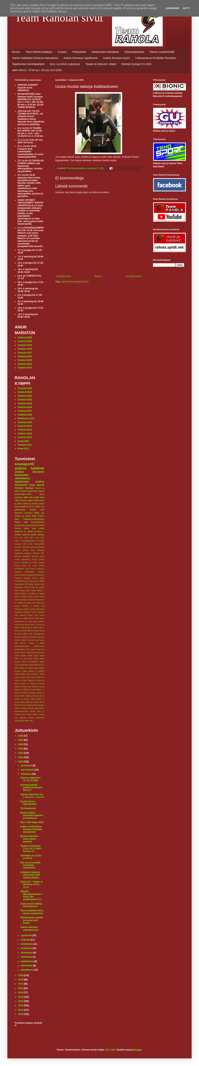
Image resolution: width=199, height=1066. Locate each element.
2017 (21, 984)
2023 (21, 748)
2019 (21, 975)
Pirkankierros (20, 581)
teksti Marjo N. (21, 668)
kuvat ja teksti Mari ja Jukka (27, 631)
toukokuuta (27, 952)
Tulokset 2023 (25, 337)
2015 (21, 992)
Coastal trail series (24, 544)
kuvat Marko (38, 621)
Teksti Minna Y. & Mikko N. (27, 594)
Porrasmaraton (33, 581)
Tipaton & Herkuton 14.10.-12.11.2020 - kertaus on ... (31, 849)
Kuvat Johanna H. (23, 563)
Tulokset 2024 (25, 392)
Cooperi (62, 51)
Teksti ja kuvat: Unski (33, 503)
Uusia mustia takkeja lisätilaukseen (31, 905)
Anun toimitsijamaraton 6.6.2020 (29, 541)
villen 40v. (29, 721)
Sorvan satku (26, 500)
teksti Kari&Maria (30, 662)
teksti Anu (30, 528)
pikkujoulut (20, 510)
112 (16, 538)
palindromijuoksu (22, 646)
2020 (21, 761)
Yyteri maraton (37, 612)
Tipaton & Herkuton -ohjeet (100, 64)
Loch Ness (30, 569)
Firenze (41, 547)
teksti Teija (25, 677)
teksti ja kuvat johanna (25, 693)
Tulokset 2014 (25, 364)
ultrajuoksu (19, 721)
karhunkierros (37, 522)
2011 (21, 1010)
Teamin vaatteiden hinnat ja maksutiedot (35, 57)
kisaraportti (24, 464)
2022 (21, 753)
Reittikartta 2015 (26, 418)
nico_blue (110, 1049)
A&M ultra (28, 497)
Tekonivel (19, 587)
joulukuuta (27, 765)
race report (31, 649)
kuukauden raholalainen (22, 476)
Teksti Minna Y (37, 590)
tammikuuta (27, 970)
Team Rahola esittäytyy (39, 51)
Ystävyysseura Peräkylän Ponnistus (155, 57)
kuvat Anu (33, 615)
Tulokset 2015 (25, 360)
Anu (21, 538)
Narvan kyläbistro (28, 575)
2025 (21, 740)
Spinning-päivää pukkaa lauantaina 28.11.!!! (31, 788)
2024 (21, 744)
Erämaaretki (39, 544)
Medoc (17, 575)
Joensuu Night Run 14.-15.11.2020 (30, 779)
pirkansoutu (39, 646)
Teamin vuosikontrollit (161, 51)
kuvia (32, 485)
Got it (186, 8)
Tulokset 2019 (25, 345)
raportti (40, 485)
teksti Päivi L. (33, 674)
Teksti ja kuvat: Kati (27, 603)
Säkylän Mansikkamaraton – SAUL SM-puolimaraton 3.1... (31, 895)
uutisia (20, 468)
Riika (42, 581)
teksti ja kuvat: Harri (35, 696)
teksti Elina (33, 656)
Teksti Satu (39, 596)
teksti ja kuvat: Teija (23, 705)
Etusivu (16, 51)
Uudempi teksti (63, 276)
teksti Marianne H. (36, 665)
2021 (21, 757)
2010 (21, 1014)
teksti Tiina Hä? (37, 677)
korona (23, 615)
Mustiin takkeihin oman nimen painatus (29, 839)
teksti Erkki (33, 659)
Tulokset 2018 (25, 349)
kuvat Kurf (34, 618)
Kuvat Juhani (38, 563)
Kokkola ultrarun (30, 556)
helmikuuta (27, 965)
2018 (21, 979)
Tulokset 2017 (25, 352)
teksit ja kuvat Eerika (35, 652)
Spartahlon (19, 584)
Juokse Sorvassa (29, 471)
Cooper (40, 491)
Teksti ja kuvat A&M (25, 516)
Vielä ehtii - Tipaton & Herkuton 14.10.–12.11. (31, 884)
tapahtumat (22, 481)
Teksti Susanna (21, 600)
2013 (21, 1001)
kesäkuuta (26, 948)
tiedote (31, 718)
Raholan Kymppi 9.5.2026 (136, 64)
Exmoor (18, 547)
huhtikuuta (27, 957)
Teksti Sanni (27, 596)
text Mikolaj (20, 718)
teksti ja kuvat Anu (23, 687)
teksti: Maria (26, 714)
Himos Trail (28, 550)
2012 (21, 1005)
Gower (17, 550)
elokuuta (26, 939)
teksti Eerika (20, 656)
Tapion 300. (39, 584)
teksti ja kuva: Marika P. (25, 680)
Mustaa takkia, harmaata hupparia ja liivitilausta (31, 815)
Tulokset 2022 (25, 341)
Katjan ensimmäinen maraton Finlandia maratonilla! (31, 829)
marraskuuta (28, 769)
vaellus (33, 510)
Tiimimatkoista (28, 808)
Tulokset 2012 (25, 437)
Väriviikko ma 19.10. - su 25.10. (31, 856)
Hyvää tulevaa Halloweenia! (28, 802)
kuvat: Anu (33, 640)
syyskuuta (26, 935)
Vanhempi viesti (133, 276)
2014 (21, 997)
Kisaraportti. (21, 485)
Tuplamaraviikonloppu (33, 519)
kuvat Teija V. (31, 625)
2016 (21, 988)
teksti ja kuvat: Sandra (33, 534)
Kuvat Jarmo (38, 559)
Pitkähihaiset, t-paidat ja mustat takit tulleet (31, 920)
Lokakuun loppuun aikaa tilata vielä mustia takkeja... (30, 875)
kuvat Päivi (19, 625)
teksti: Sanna (38, 714)
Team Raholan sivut (59, 18)
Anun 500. (39, 538)
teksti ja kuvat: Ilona (25, 699)
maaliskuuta (27, 961)
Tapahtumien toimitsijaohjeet (28, 64)
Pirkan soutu (38, 578)
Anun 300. (28, 538)
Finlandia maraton (29, 547)
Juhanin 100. (38, 553)
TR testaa (29, 584)
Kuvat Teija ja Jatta (26, 565)
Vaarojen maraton (22, 612)
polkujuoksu (20, 649)
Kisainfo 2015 (25, 426)
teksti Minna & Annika (33, 671)
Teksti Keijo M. (31, 587)
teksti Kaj (32, 491)
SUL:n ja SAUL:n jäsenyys (65, 64)
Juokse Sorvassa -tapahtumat (80, 57)
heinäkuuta (27, 944)
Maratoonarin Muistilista (105, 51)
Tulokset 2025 (25, 388)
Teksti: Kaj (39, 606)
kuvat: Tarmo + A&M (32, 643)
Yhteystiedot (79, 51)
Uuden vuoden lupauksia (33, 609)
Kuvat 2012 (23, 441)
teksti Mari (24, 665)
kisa (16, 615)
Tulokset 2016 (25, 356)
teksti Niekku (20, 674)
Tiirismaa (18, 609)
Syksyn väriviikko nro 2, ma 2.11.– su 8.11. (32, 795)
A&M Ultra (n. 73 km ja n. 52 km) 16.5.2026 (37, 70)
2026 (21, 735)
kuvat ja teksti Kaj (35, 506)
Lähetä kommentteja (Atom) (74, 281)
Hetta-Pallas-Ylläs (23, 494)
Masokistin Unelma (34, 572)
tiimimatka (40, 718)
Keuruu (18, 556)
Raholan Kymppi (24, 488)
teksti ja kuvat (37, 683)
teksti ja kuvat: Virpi (30, 708)
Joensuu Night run (34, 513)
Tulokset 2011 (25, 445)
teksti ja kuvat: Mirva (35, 702)
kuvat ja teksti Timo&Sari (26, 637)
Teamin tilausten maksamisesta (29, 928)
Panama (27, 578)
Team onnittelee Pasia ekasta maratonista (31, 911)
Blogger (138, 1049)
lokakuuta (26, 774)
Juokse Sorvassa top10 (116, 57)
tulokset (37, 468)
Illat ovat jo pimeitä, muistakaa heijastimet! (30, 865)
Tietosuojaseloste (134, 51)
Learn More (172, 8)
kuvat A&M (20, 506)
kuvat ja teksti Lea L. (34, 627)
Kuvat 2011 (23, 448)
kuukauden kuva (22, 525)
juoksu (40, 481)
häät (26, 522)
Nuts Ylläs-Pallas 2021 (32, 822)
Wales (17, 522)
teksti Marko (33, 668)
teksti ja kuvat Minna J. (33, 690)
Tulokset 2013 (25, 367)
